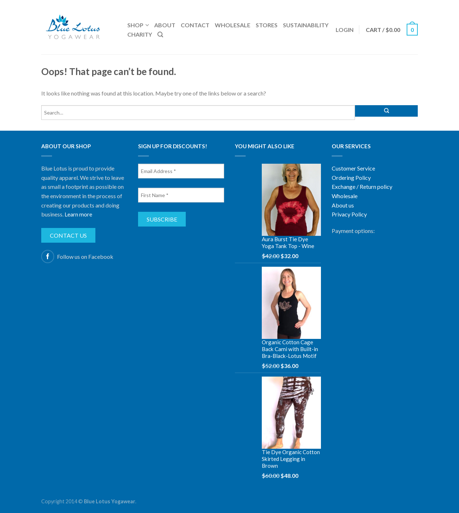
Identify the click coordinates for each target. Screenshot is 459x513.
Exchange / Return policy (362, 186)
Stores (267, 25)
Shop (135, 25)
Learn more (78, 214)
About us (343, 205)
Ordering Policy (351, 177)
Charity (139, 34)
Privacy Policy (349, 214)
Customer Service (353, 168)
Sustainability (305, 25)
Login (345, 29)
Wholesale (232, 25)
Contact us (68, 235)
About (164, 25)
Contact (195, 25)
